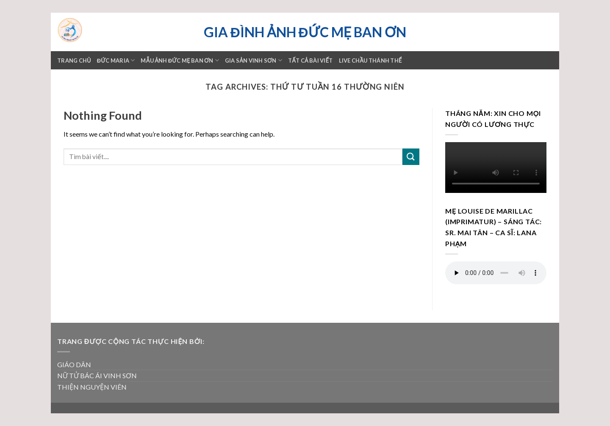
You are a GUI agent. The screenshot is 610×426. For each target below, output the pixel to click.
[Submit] (410, 156)
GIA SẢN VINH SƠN (253, 60)
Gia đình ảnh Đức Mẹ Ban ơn (305, 32)
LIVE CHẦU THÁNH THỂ (370, 60)
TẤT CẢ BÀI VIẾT (310, 60)
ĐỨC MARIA (116, 60)
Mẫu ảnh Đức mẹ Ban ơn (180, 60)
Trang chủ (74, 60)
